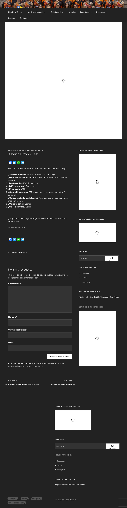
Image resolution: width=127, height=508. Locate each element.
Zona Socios (86, 12)
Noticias (72, 12)
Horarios (11, 18)
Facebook (85, 273)
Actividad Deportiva (37, 12)
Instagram (86, 282)
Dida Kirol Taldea (16, 12)
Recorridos (102, 12)
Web (10, 342)
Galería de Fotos (57, 12)
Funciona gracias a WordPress (66, 500)
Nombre (12, 317)
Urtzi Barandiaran (33, 150)
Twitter (84, 278)
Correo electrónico (17, 330)
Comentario (14, 284)
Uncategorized (19, 253)
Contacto (23, 18)
